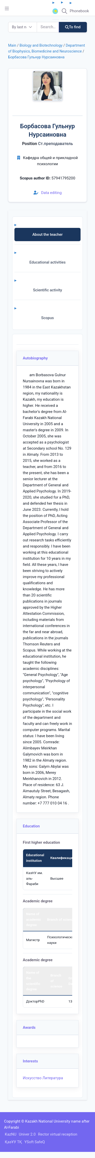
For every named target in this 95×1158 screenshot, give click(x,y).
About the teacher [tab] (47, 234)
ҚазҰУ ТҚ (13, 1142)
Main (12, 45)
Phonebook (79, 11)
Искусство (32, 1078)
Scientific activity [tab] (47, 290)
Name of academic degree (33, 919)
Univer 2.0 (27, 1134)
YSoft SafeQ (34, 1142)
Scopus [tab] (47, 318)
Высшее (56, 878)
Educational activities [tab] (47, 262)
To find (73, 27)
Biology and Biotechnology (41, 45)
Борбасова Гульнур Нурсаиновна (36, 57)
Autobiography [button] (35, 358)
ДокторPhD (35, 1001)
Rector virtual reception (57, 1134)
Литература (52, 1078)
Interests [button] (30, 1061)
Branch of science (61, 919)
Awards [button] (29, 1027)
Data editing (47, 192)
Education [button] (31, 826)
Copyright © (14, 1121)
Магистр (33, 940)
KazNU (10, 1134)
